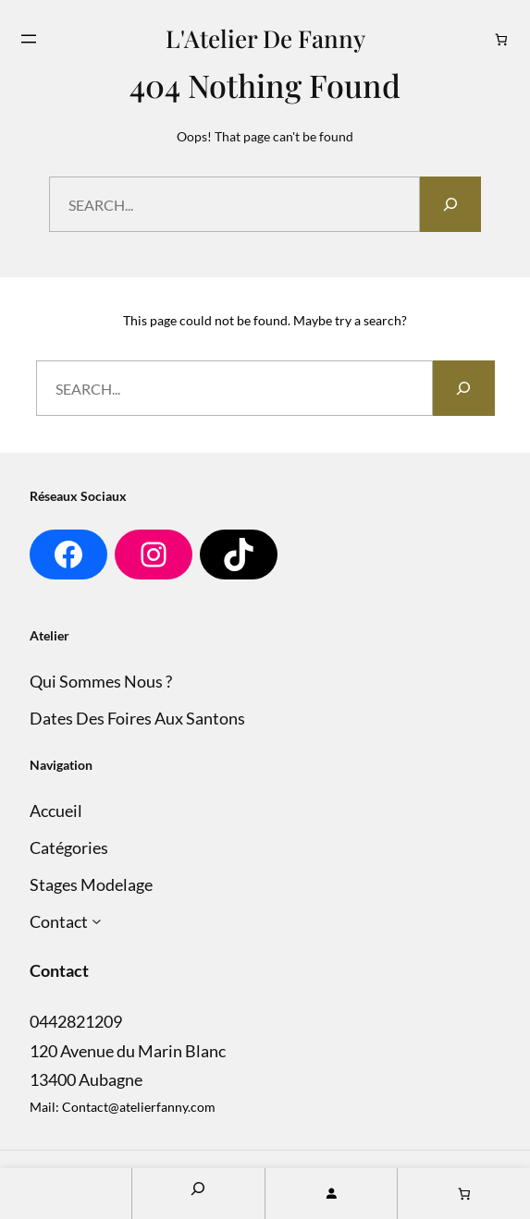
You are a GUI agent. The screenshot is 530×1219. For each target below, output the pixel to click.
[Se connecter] (331, 1193)
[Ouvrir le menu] (28, 38)
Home (65, 1193)
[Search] (450, 204)
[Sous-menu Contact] (97, 922)
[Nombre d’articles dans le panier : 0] (502, 39)
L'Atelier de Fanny (265, 38)
